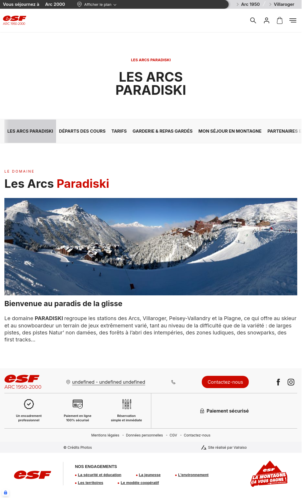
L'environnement (193, 475)
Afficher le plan (94, 4)
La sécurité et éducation (99, 475)
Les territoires (90, 483)
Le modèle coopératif (140, 483)
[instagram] (291, 382)
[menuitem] (108, 435)
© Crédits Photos (77, 447)
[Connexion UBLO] (5, 492)
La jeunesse (150, 475)
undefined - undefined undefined (108, 382)
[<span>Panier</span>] (279, 20)
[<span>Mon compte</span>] (266, 20)
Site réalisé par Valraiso (227, 447)
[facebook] (278, 382)
